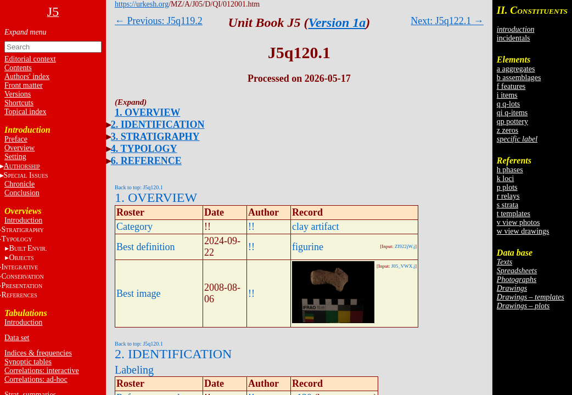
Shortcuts (18, 103)
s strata (507, 205)
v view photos (518, 222)
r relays (508, 196)
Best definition (145, 246)
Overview (19, 148)
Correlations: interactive (41, 370)
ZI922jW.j (405, 246)
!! (251, 226)
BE (28, 248)
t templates (513, 214)
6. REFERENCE (146, 160)
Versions (17, 94)
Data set (16, 338)
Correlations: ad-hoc (36, 379)
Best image (138, 293)
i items (507, 95)
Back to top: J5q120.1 (139, 187)
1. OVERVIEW (147, 112)
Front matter (23, 85)
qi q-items (512, 113)
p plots (507, 187)
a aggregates (516, 69)
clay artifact (315, 226)
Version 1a (337, 22)
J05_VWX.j (403, 266)
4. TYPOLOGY (144, 148)
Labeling (134, 370)
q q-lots (508, 104)
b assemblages (519, 78)
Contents (18, 68)
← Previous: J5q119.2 (159, 20)
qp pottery (512, 121)
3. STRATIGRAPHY (155, 136)
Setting (15, 157)
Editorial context (30, 59)
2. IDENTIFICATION (158, 124)
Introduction (23, 220)
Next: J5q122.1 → (447, 20)
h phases (510, 170)
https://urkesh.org (142, 4)
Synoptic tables (28, 362)
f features (511, 86)
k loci (505, 178)
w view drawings (523, 231)
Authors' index (26, 76)
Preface (15, 139)
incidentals (513, 38)
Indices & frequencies (38, 353)
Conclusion (22, 193)
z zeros (507, 130)
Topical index (25, 112)
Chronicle (19, 184)
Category (134, 226)
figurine (307, 246)
